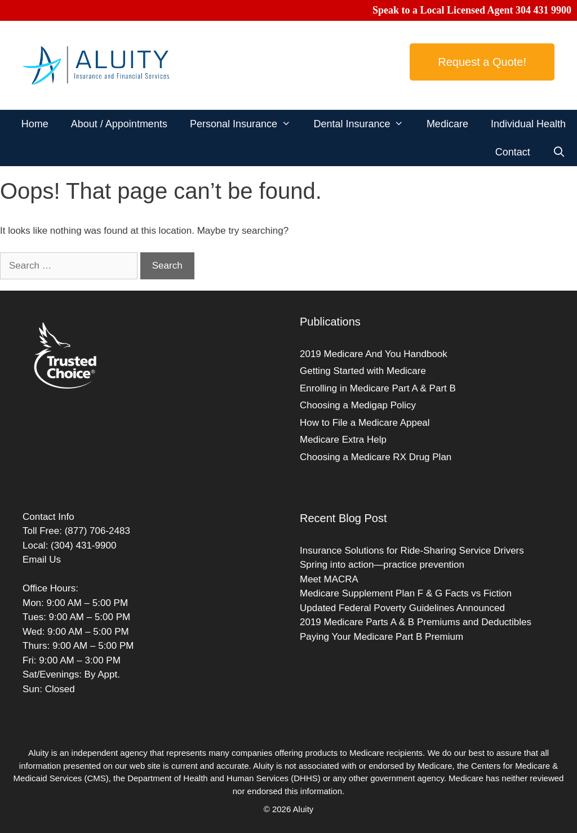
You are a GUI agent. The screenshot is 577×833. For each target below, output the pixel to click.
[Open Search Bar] (559, 152)
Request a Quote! (482, 62)
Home (34, 124)
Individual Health (528, 124)
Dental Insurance (364, 124)
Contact (512, 152)
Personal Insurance (246, 124)
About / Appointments (119, 124)
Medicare (447, 124)
